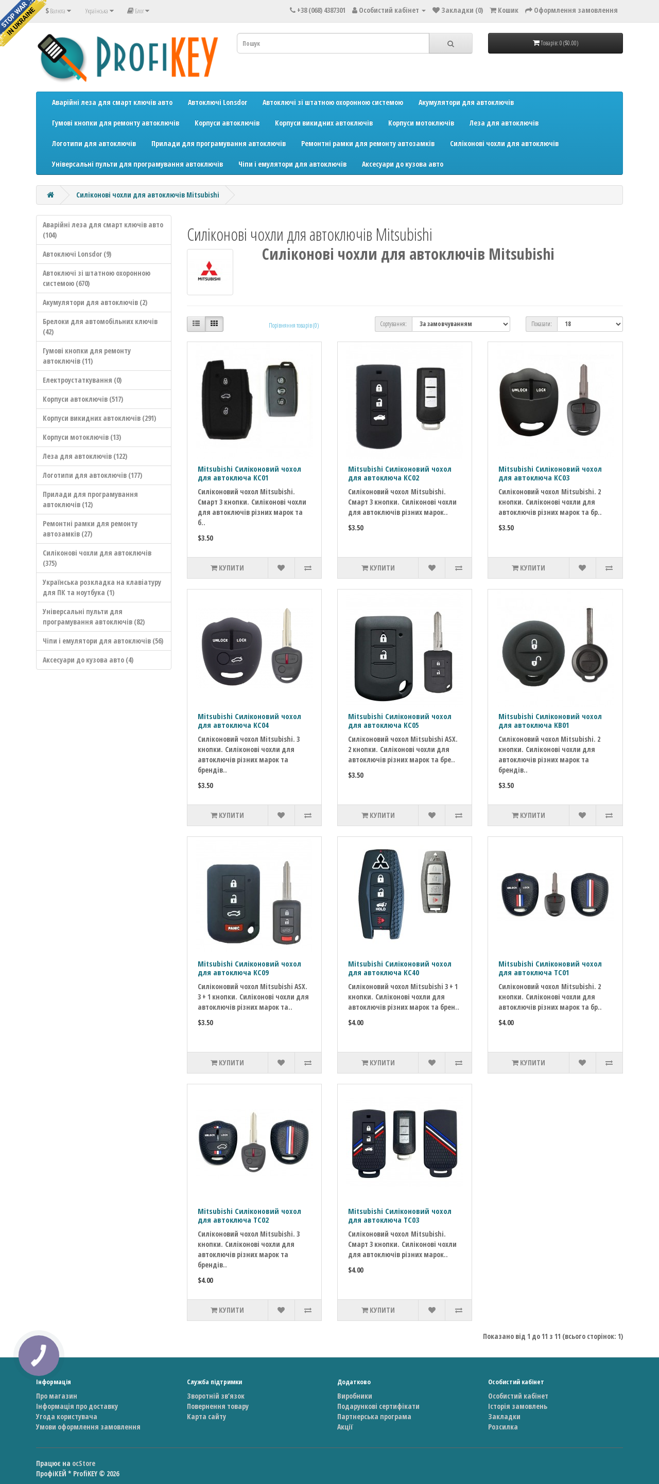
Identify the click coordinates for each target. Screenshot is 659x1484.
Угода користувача (66, 1416)
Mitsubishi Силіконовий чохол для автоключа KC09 (249, 967)
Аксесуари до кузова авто (402, 164)
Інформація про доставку (77, 1406)
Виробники (354, 1396)
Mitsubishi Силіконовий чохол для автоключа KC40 (400, 967)
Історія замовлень (517, 1406)
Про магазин (56, 1396)
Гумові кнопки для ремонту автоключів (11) (87, 356)
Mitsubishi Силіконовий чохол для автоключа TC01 (550, 967)
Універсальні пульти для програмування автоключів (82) (94, 616)
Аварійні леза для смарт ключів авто (112, 102)
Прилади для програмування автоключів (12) (90, 499)
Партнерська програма (374, 1416)
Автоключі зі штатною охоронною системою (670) (96, 278)
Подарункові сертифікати (378, 1406)
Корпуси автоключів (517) (83, 399)
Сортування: (393, 323)
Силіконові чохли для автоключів (504, 143)
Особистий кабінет (518, 1396)
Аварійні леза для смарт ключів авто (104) (103, 230)
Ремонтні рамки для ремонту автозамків (368, 143)
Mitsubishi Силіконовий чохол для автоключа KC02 (400, 472)
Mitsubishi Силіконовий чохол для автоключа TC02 (249, 1215)
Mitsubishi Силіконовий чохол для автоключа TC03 (400, 1215)
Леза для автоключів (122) (85, 456)
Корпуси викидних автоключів (324, 123)
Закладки (504, 1416)
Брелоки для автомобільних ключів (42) (100, 326)
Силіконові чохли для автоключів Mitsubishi (147, 195)
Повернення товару (218, 1406)
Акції (345, 1427)
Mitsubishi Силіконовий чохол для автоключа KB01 (550, 720)
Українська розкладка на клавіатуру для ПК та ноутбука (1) (102, 587)
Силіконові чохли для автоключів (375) (97, 558)
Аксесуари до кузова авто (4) (88, 660)
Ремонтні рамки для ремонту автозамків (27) (90, 528)
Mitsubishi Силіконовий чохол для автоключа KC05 (400, 720)
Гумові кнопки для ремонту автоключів (115, 123)
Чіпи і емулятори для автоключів (292, 164)
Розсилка (503, 1427)
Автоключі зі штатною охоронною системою (333, 102)
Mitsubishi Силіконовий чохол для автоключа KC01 (249, 472)
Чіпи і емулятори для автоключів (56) (103, 641)
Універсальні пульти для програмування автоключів (137, 164)
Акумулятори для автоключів (466, 102)
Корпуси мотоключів (421, 123)
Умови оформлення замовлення (88, 1427)
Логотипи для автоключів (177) (92, 475)
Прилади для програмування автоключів (218, 143)
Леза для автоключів (504, 123)
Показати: (541, 323)
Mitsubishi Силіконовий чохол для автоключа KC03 (550, 472)
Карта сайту (206, 1416)
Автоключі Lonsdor (217, 102)
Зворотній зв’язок (216, 1396)
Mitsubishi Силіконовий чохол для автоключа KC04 (249, 720)
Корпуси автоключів (227, 123)
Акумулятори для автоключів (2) (95, 302)
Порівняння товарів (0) (294, 325)
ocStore (83, 1463)
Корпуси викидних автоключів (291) (99, 418)
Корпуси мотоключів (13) (82, 437)
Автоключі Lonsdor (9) (77, 254)
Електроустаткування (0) (82, 380)
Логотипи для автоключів (94, 143)
